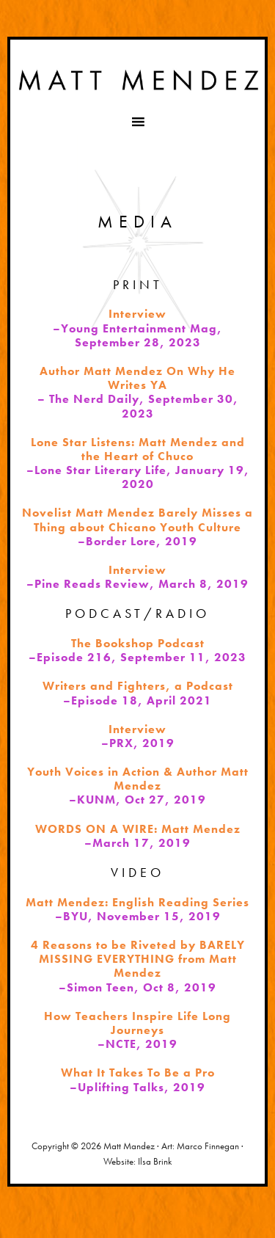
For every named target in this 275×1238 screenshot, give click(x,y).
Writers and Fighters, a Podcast (138, 685)
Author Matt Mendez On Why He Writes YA (137, 378)
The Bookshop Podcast (138, 643)
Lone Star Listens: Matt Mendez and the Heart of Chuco (138, 449)
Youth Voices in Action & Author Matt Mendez (138, 778)
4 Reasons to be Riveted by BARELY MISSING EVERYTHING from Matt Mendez (138, 958)
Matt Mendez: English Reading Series (137, 902)
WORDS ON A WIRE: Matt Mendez (138, 829)
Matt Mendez (137, 80)
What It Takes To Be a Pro (138, 1072)
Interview (137, 313)
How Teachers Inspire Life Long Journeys (137, 1023)
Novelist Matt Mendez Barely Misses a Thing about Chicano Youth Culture (137, 519)
